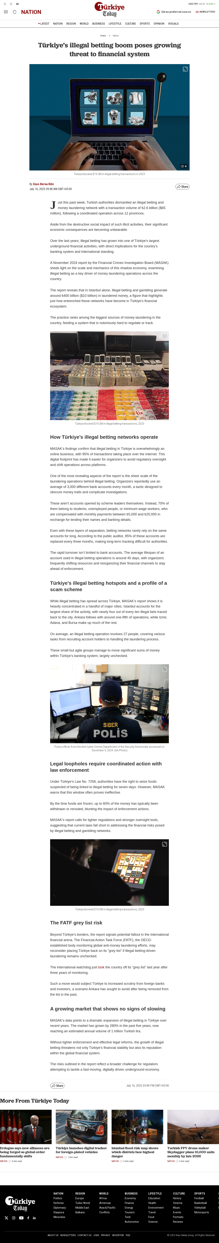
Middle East (82, 1208)
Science (153, 1222)
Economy (130, 1198)
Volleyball (200, 1208)
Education (154, 1198)
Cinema (177, 1203)
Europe (79, 1198)
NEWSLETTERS (205, 12)
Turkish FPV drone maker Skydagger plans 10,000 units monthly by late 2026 (190, 1152)
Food (151, 1217)
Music (176, 1208)
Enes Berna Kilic (43, 184)
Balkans (80, 1212)
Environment (156, 1208)
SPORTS (145, 24)
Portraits (178, 1217)
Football (199, 1198)
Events (177, 1212)
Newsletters (68, 1235)
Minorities (59, 1217)
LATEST (44, 24)
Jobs (96, 1235)
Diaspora (59, 1212)
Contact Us (84, 1235)
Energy (129, 1208)
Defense (59, 1203)
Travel (152, 1212)
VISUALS (173, 24)
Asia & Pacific (107, 1208)
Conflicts (104, 1212)
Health (152, 1203)
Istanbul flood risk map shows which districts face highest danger (135, 1152)
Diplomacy (60, 1208)
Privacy (105, 1235)
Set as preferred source (173, 12)
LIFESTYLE (115, 24)
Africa (103, 1198)
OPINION (159, 24)
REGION (71, 24)
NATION (58, 24)
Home (103, 36)
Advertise (118, 1235)
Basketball (200, 1203)
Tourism (130, 1212)
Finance (129, 1203)
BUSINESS (98, 24)
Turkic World (82, 1203)
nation (31, 12)
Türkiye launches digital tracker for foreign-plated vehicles (81, 1150)
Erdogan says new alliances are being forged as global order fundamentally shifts (25, 1152)
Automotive (132, 1222)
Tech (128, 1217)
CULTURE (130, 24)
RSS (128, 1235)
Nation (116, 36)
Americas (105, 1203)
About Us (52, 1235)
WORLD (84, 24)
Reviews (178, 1222)
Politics (58, 1198)
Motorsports (201, 1212)
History (177, 1198)
